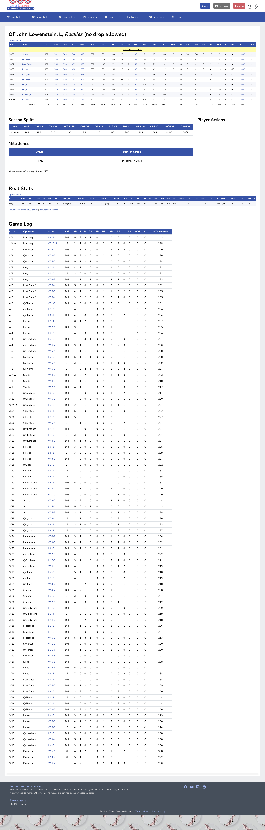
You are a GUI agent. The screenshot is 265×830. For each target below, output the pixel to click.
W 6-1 (51, 398)
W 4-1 (51, 381)
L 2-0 (51, 333)
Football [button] (67, 17)
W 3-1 (51, 518)
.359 (65, 84)
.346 (65, 74)
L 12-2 (52, 506)
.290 (56, 59)
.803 (82, 79)
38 (136, 69)
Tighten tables (15, 40)
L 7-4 (51, 614)
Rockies (25, 69)
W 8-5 (51, 655)
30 (136, 84)
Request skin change (48, 209)
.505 (73, 84)
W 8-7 (51, 488)
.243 (56, 99)
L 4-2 (51, 429)
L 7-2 (51, 625)
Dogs (24, 84)
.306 (65, 99)
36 (136, 54)
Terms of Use (141, 811)
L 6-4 (51, 237)
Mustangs (26, 94)
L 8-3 (51, 393)
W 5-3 (51, 512)
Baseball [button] (16, 17)
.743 (82, 99)
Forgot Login (222, 6)
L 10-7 (52, 560)
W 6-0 (51, 291)
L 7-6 (51, 357)
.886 (82, 89)
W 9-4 (51, 739)
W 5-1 (51, 751)
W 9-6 (51, 542)
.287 (56, 84)
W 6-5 (51, 566)
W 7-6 (51, 602)
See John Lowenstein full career (23, 209)
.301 (56, 54)
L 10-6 (52, 649)
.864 (82, 84)
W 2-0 (51, 554)
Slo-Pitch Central (18, 804)
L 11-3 (52, 620)
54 (136, 59)
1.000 (242, 54)
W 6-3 (51, 279)
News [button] (134, 17)
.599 (73, 59)
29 (136, 79)
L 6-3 (51, 446)
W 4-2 (51, 375)
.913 (82, 54)
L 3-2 (51, 309)
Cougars (26, 74)
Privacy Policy (158, 811)
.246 (56, 94)
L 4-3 (51, 572)
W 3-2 (51, 458)
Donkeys (26, 59)
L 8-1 (51, 411)
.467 (73, 79)
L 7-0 (51, 733)
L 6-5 (51, 691)
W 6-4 (51, 763)
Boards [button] (112, 17)
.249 (56, 69)
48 (136, 74)
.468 (73, 69)
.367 (65, 59)
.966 (82, 59)
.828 (82, 64)
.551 (73, 74)
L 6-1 (51, 315)
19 (136, 99)
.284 (56, 74)
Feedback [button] (156, 17)
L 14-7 (52, 757)
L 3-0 (51, 273)
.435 (73, 94)
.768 (82, 69)
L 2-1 (51, 267)
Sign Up (239, 6)
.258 (56, 64)
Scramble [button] (90, 17)
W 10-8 (52, 243)
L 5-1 (51, 452)
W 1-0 (51, 303)
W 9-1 (51, 249)
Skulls (25, 54)
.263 (56, 79)
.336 (65, 64)
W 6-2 (51, 345)
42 (136, 64)
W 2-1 (51, 387)
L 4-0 (51, 435)
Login (205, 6)
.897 (82, 74)
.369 (65, 54)
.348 (65, 89)
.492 (73, 64)
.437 (73, 99)
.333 (65, 94)
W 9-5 (51, 255)
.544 (73, 54)
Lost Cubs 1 (27, 64)
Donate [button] (177, 17)
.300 (65, 69)
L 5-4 (51, 321)
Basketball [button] (42, 17)
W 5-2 (51, 261)
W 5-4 (51, 285)
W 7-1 (51, 327)
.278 (56, 89)
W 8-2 (51, 500)
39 (136, 89)
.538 (73, 89)
